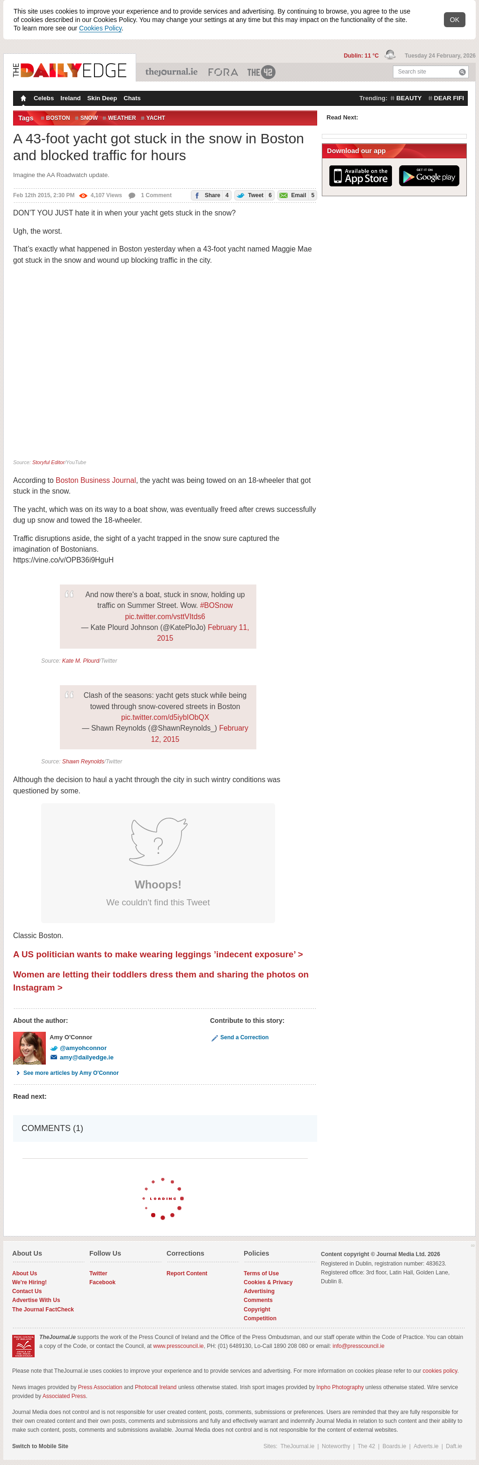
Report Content (187, 1273)
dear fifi (449, 98)
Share (209, 195)
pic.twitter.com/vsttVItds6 (165, 617)
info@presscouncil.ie (359, 1346)
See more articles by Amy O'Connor (66, 1073)
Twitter (98, 1273)
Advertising (259, 1291)
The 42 (261, 72)
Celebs (44, 98)
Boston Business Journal (96, 480)
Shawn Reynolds (83, 761)
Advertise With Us (36, 1300)
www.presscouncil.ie (178, 1346)
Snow (89, 118)
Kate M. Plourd (80, 661)
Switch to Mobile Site (40, 1446)
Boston (58, 118)
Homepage (22, 99)
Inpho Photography (339, 1387)
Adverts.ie (426, 1446)
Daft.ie (454, 1446)
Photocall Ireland (155, 1387)
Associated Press (64, 1396)
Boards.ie (394, 1446)
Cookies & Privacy (268, 1282)
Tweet (253, 195)
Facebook (102, 1282)
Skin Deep (102, 98)
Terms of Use (261, 1273)
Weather (122, 118)
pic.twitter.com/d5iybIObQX (165, 717)
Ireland (70, 98)
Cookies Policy (100, 28)
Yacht (155, 118)
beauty (408, 98)
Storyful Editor (48, 462)
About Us (24, 1273)
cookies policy (440, 1371)
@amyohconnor (78, 1047)
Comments (258, 1300)
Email (296, 195)
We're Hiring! (29, 1282)
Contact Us (27, 1291)
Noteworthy (336, 1446)
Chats (132, 98)
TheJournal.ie (172, 72)
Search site (412, 71)
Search (462, 72)
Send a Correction (239, 1037)
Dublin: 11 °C (362, 55)
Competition (260, 1318)
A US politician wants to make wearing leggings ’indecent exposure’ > (158, 954)
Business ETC (223, 72)
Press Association (100, 1387)
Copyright (257, 1309)
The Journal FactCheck (43, 1309)
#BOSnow (216, 605)
